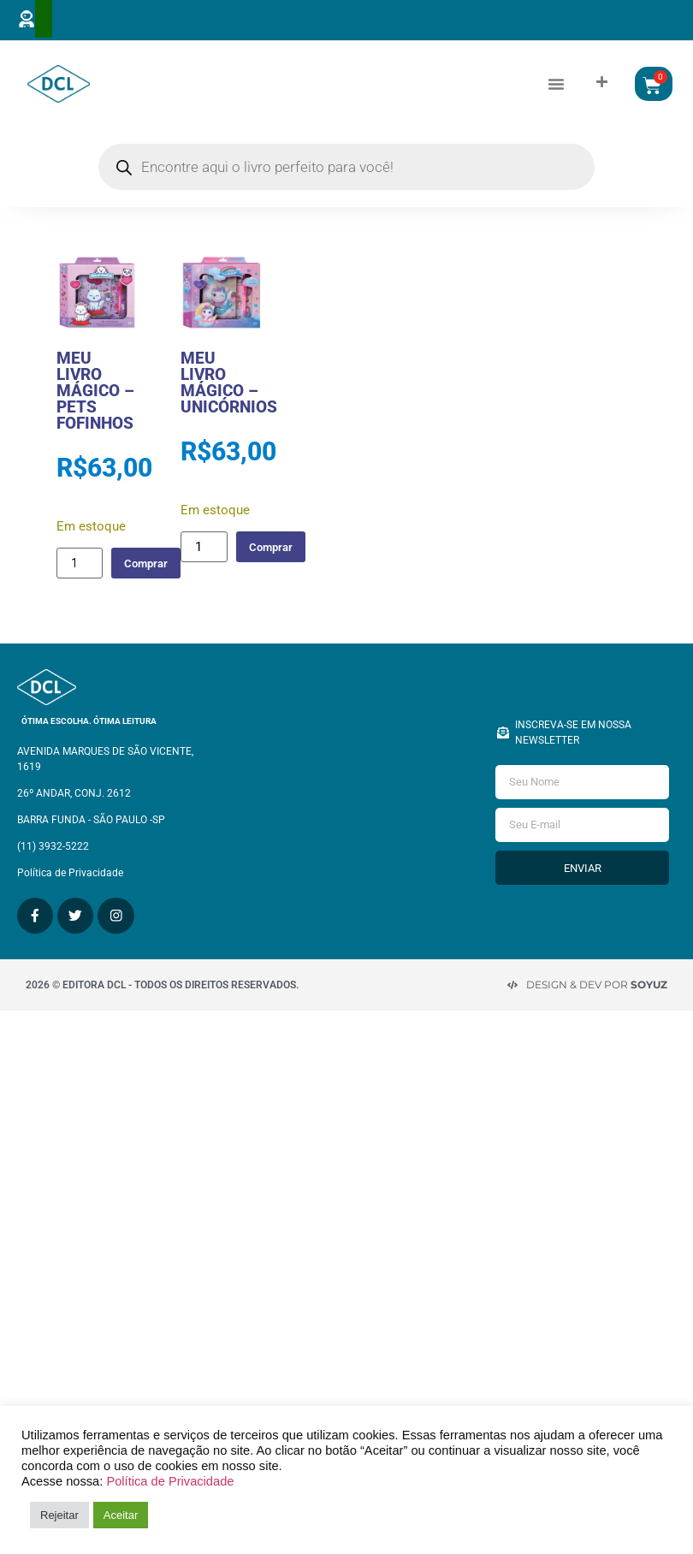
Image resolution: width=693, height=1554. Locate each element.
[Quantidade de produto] (79, 579)
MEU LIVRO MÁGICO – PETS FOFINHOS (95, 407)
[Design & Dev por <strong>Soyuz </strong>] (512, 981)
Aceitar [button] (121, 1515)
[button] (556, 91)
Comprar (152, 578)
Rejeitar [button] (59, 1515)
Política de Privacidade (170, 1481)
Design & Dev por (596, 981)
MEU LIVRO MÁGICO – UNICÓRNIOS (229, 399)
